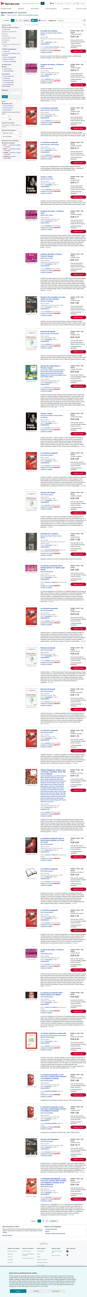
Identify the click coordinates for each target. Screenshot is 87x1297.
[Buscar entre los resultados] (55, 24)
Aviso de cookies (40, 1265)
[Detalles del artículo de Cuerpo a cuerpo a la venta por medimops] (31, 185)
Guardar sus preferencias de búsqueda (55, 1233)
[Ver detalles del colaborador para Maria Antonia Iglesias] (47, 1141)
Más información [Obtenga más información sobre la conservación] (12, 49)
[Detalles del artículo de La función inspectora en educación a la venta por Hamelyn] (31, 1040)
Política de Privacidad (42, 1259)
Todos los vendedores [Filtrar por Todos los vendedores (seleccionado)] (9, 143)
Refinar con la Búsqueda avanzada (28, 15)
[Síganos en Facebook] (67, 1251)
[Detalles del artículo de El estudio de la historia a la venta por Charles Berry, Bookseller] (31, 39)
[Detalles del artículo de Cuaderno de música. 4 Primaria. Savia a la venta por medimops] (31, 68)
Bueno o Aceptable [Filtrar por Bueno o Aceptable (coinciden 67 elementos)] (9, 57)
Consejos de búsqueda (51, 1229)
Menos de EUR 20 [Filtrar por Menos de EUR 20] (7, 105)
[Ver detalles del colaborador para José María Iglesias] (46, 33)
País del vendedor (7, 136)
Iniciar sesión (60, 3)
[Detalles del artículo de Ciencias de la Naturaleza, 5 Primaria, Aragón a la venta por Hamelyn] (31, 372)
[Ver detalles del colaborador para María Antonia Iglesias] (47, 179)
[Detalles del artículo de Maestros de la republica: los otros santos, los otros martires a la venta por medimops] (31, 304)
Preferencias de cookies (42, 1262)
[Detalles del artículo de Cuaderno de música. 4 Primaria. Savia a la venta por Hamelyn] (31, 953)
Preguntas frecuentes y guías (57, 1251)
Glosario (47, 1231)
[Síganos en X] (67, 1255)
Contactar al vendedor (46, 52)
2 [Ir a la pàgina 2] (16, 20)
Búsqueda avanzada (6, 8)
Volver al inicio (43, 1243)
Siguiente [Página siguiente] (26, 20)
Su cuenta (68, 3)
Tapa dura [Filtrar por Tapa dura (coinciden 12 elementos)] (6, 69)
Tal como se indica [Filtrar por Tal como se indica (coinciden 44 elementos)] (9, 61)
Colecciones (21, 8)
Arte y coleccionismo (51, 8)
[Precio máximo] (5, 119)
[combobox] (31, 3)
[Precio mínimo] (5, 116)
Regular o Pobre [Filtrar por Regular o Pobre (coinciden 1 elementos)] (8, 59)
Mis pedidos (10, 1259)
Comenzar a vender (81, 8)
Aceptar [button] (18, 1291)
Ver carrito (10, 1262)
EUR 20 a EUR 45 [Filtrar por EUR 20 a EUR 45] (7, 107)
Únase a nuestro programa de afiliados (28, 1254)
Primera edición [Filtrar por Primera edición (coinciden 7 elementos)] (8, 76)
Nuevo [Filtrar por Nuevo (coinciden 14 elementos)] (5, 51)
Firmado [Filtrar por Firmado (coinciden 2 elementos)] (6, 78)
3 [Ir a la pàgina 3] (20, 20)
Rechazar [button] (36, 1291)
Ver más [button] (53, 100)
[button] (84, 25)
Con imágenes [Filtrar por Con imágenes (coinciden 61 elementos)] (8, 82)
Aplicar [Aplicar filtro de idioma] (5, 96)
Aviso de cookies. (52, 1284)
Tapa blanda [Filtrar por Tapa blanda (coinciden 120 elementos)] (7, 71)
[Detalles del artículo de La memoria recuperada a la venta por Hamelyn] (31, 461)
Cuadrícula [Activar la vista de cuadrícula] (42, 20)
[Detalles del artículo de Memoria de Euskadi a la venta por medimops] (31, 339)
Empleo (38, 1256)
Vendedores (66, 8)
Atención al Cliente (56, 1255)
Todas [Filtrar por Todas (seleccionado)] (4, 66)
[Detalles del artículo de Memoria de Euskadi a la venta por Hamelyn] (31, 500)
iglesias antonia (12, 15)
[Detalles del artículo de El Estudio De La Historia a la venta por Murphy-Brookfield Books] (31, 542)
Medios (38, 1254)
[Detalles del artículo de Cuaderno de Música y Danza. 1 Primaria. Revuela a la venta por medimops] (31, 257)
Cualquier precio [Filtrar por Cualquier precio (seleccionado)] (7, 103)
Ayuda (82, 3)
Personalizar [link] (55, 1291)
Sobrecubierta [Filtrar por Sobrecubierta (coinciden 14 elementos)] (7, 80)
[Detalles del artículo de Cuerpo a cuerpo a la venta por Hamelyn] (31, 421)
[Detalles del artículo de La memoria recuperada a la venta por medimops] (31, 116)
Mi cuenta (10, 1256)
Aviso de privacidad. (43, 1286)
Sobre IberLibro (40, 1251)
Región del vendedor (8, 133)
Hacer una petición (7, 1235)
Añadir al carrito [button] (78, 51)
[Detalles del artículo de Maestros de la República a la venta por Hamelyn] (31, 1147)
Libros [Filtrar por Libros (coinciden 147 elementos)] (6, 29)
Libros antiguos (35, 8)
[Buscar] (42, 3)
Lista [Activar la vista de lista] (34, 20)
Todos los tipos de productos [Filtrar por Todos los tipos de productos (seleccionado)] (10, 27)
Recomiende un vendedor (28, 1258)
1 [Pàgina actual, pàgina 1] (12, 20)
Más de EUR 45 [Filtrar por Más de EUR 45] (7, 110)
